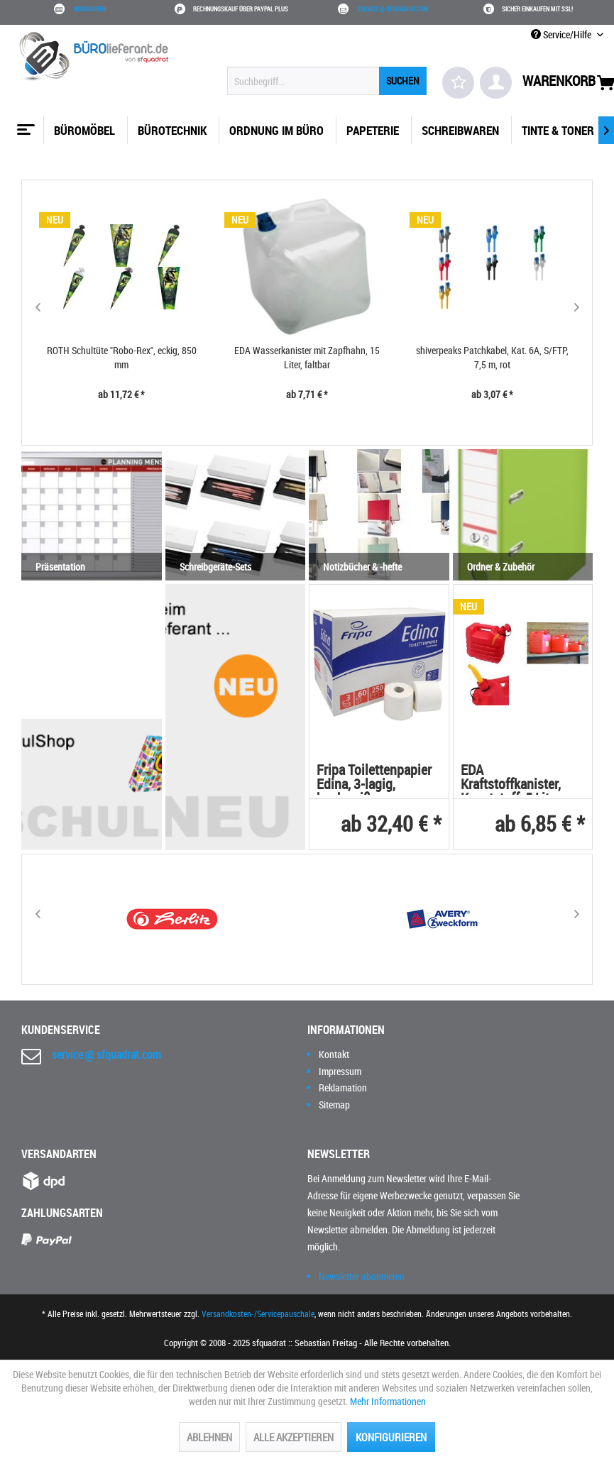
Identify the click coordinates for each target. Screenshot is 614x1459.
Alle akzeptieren (293, 1437)
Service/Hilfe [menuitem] (562, 34)
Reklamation (343, 1087)
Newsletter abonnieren (362, 1276)
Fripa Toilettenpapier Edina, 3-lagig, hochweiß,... (374, 779)
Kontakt (334, 1054)
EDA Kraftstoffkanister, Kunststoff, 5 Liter (511, 779)
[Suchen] (403, 81)
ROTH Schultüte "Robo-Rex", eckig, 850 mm (122, 357)
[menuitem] (327, 81)
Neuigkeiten (90, 9)
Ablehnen (209, 1437)
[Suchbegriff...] (327, 81)
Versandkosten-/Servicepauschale (258, 1313)
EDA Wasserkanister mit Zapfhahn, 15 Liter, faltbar (307, 357)
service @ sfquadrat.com (393, 9)
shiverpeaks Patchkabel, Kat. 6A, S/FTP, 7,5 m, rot (492, 357)
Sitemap (334, 1104)
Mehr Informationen (388, 1401)
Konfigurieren (391, 1437)
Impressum (340, 1071)
